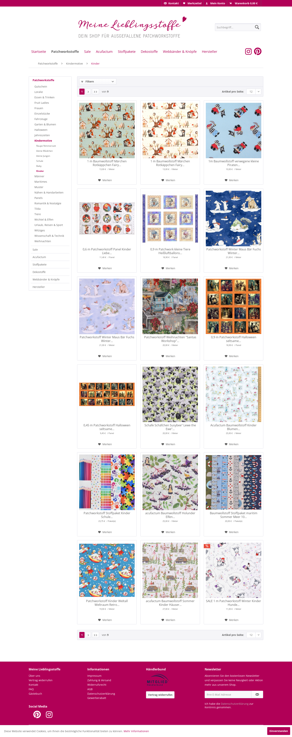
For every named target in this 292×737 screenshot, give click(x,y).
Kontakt (33, 684)
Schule (39, 161)
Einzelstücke (42, 113)
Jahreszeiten (42, 135)
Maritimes (40, 181)
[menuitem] (171, 3)
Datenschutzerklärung (101, 693)
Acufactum (39, 257)
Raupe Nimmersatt (46, 145)
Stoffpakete (40, 264)
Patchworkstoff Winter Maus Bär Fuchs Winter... (233, 251)
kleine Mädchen (44, 150)
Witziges (39, 230)
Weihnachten (42, 241)
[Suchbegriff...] (238, 27)
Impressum (94, 675)
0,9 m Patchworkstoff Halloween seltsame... (233, 339)
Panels (38, 198)
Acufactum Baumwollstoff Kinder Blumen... (233, 427)
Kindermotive (43, 140)
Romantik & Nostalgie (47, 203)
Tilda (37, 208)
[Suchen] (257, 27)
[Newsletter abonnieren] (257, 694)
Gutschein (40, 86)
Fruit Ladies (41, 102)
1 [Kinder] (82, 91)
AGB (90, 689)
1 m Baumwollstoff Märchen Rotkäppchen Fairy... (107, 163)
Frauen (38, 108)
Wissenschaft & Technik (49, 236)
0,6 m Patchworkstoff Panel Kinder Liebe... (107, 251)
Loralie (38, 92)
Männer (39, 176)
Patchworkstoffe (43, 80)
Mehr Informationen (136, 731)
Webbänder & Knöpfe (46, 279)
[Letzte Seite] (95, 92)
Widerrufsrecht (96, 684)
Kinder (40, 171)
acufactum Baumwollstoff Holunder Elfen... (170, 515)
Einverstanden (278, 731)
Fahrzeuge (40, 119)
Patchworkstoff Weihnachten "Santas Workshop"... (170, 339)
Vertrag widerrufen (41, 680)
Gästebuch (35, 693)
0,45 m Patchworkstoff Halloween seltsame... (106, 427)
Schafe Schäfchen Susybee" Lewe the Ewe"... (170, 427)
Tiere (37, 214)
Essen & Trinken (44, 97)
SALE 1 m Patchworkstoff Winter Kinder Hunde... (233, 603)
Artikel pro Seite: (233, 91)
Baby (39, 166)
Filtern (87, 81)
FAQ (31, 689)
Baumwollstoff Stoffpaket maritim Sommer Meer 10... (233, 515)
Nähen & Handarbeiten (49, 192)
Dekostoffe (39, 272)
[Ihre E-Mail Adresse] (228, 694)
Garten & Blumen (45, 124)
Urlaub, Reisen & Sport (48, 225)
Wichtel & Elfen (43, 219)
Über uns (34, 675)
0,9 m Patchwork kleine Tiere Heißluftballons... (170, 251)
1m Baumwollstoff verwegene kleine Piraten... (233, 163)
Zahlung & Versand (99, 680)
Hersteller (39, 287)
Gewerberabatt (96, 698)
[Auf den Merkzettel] (105, 180)
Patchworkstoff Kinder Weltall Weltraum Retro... (107, 603)
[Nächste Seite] (88, 92)
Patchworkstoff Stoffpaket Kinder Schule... (107, 515)
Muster (38, 187)
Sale (35, 249)
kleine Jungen (43, 155)
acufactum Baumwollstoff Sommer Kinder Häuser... (170, 603)
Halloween (40, 130)
